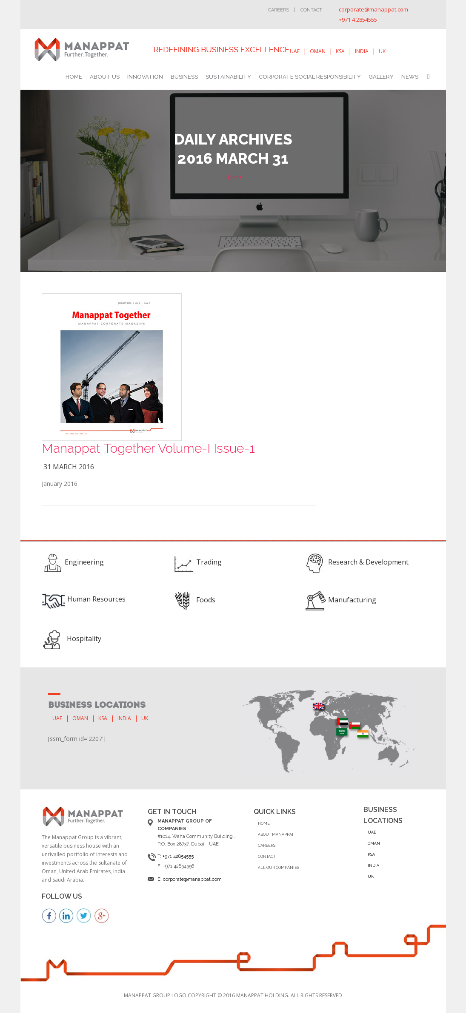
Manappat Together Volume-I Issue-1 (148, 448)
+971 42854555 (178, 856)
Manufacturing (352, 599)
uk (382, 51)
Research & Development (368, 562)
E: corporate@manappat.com (189, 879)
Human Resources (96, 599)
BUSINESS (184, 77)
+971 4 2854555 (358, 19)
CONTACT (266, 856)
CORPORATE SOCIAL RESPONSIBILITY (310, 77)
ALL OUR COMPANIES (278, 867)
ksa (340, 51)
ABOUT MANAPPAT (276, 834)
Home (233, 177)
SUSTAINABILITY (228, 77)
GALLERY (381, 77)
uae (295, 51)
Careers (278, 10)
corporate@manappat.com (373, 9)
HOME (74, 77)
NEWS (409, 77)
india (362, 51)
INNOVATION (145, 77)
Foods (205, 599)
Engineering (84, 562)
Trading (209, 562)
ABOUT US (105, 77)
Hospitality (84, 638)
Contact (311, 10)
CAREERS (266, 845)
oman (318, 51)
